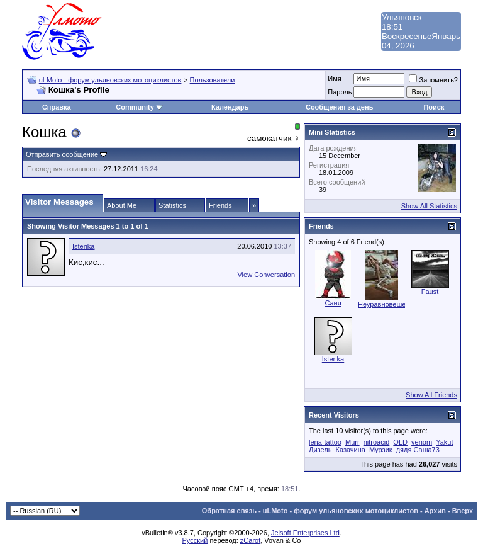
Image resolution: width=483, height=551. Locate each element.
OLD (400, 442)
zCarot (250, 540)
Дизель (320, 449)
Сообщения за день (339, 107)
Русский (195, 540)
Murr (352, 442)
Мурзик (380, 449)
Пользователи (212, 80)
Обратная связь (229, 510)
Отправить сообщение (62, 154)
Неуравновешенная (389, 304)
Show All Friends (431, 395)
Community (139, 107)
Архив (435, 510)
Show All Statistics (429, 206)
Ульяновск (402, 17)
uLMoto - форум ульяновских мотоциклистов (110, 80)
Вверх (462, 510)
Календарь (229, 107)
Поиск (433, 107)
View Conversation (266, 274)
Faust (430, 291)
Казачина (350, 449)
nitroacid (377, 442)
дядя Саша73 (418, 449)
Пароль (340, 92)
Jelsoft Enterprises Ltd (305, 533)
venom (421, 442)
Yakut (444, 442)
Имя (334, 78)
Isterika (83, 246)
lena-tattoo (325, 442)
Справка (56, 107)
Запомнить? (433, 80)
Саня (333, 303)
